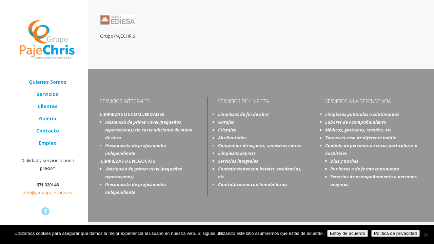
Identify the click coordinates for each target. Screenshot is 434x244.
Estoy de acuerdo (347, 233)
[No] (425, 234)
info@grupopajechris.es (47, 192)
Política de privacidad (395, 233)
